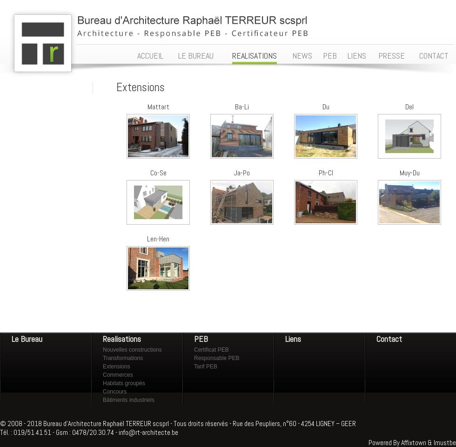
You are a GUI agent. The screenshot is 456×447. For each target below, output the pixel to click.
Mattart (158, 107)
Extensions (116, 366)
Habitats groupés (124, 383)
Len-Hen (158, 239)
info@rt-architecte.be (148, 432)
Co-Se (158, 173)
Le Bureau (27, 339)
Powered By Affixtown (397, 442)
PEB (201, 339)
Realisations (122, 339)
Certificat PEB (211, 350)
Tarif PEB (205, 366)
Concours (115, 391)
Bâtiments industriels (128, 400)
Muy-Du (410, 173)
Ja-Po (242, 173)
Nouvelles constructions (132, 350)
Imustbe (445, 442)
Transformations (123, 358)
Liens (293, 339)
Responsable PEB (216, 358)
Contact (389, 339)
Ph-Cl (326, 173)
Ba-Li (242, 107)
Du (325, 107)
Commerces (118, 375)
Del (409, 107)
